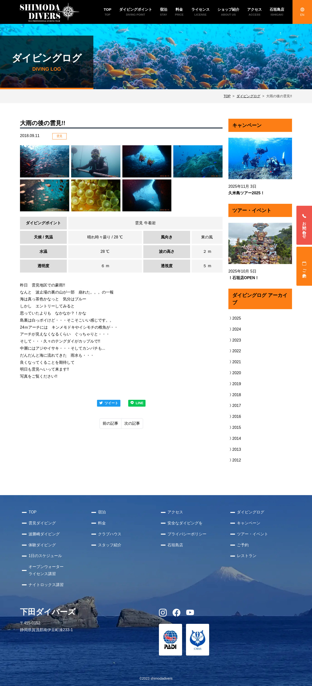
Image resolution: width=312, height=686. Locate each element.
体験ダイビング (42, 545)
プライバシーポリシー (186, 534)
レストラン (246, 556)
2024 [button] (234, 329)
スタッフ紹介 (109, 545)
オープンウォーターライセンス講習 (46, 570)
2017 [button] (234, 405)
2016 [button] (234, 416)
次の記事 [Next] (132, 423)
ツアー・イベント (252, 534)
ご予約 (304, 266)
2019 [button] (234, 384)
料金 (102, 523)
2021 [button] (234, 362)
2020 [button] (234, 373)
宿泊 (102, 512)
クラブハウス (109, 534)
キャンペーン (248, 523)
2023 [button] (234, 340)
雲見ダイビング (42, 523)
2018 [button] (234, 395)
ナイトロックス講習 (46, 585)
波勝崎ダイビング (44, 534)
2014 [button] (234, 438)
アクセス (175, 512)
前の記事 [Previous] (110, 423)
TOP (227, 96)
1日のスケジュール (45, 556)
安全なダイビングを (185, 523)
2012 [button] (234, 460)
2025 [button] (234, 318)
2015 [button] (234, 427)
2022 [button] (234, 351)
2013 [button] (234, 449)
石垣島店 (175, 545)
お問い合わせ (304, 225)
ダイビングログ (248, 96)
